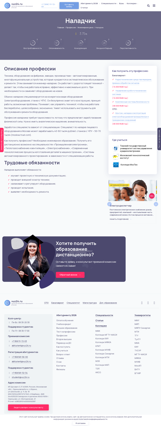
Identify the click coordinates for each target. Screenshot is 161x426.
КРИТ (98, 346)
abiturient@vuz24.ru (21, 345)
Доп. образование (108, 303)
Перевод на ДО (63, 343)
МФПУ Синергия (142, 328)
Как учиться (62, 350)
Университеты (143, 315)
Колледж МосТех (129, 164)
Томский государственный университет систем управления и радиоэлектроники (136, 148)
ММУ (137, 320)
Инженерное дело (85, 27)
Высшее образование (66, 328)
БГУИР (138, 373)
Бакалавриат (57, 303)
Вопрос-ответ (63, 354)
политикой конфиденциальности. (93, 419)
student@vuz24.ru (20, 377)
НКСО (98, 372)
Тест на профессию (65, 332)
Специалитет (73, 303)
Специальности (109, 3)
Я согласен (81, 423)
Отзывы (60, 358)
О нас (59, 362)
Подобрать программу (2, 140)
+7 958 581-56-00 (20, 357)
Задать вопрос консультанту (28, 407)
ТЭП (97, 369)
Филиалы (60, 369)
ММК (97, 331)
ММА (137, 343)
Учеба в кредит (63, 324)
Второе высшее (64, 339)
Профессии (71, 27)
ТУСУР (138, 350)
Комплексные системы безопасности (132, 102)
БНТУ (137, 369)
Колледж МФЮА (103, 342)
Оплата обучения (64, 320)
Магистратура (90, 303)
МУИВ (137, 362)
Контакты (61, 366)
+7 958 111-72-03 (19, 341)
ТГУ (136, 335)
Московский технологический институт (134, 156)
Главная (60, 27)
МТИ (137, 332)
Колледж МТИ (102, 357)
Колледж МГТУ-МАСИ (106, 335)
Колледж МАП (102, 365)
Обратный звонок (70, 274)
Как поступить (63, 347)
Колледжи (132, 3)
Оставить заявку (69, 5)
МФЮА (138, 358)
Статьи (84, 7)
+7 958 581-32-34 (20, 373)
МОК (97, 361)
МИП (137, 324)
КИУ (136, 347)
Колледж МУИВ (102, 350)
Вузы (122, 3)
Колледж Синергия (104, 354)
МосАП (138, 366)
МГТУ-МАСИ (141, 354)
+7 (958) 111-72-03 (48, 5)
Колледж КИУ (102, 338)
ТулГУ (138, 339)
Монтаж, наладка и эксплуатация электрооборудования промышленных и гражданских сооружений (130, 116)
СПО (46, 303)
